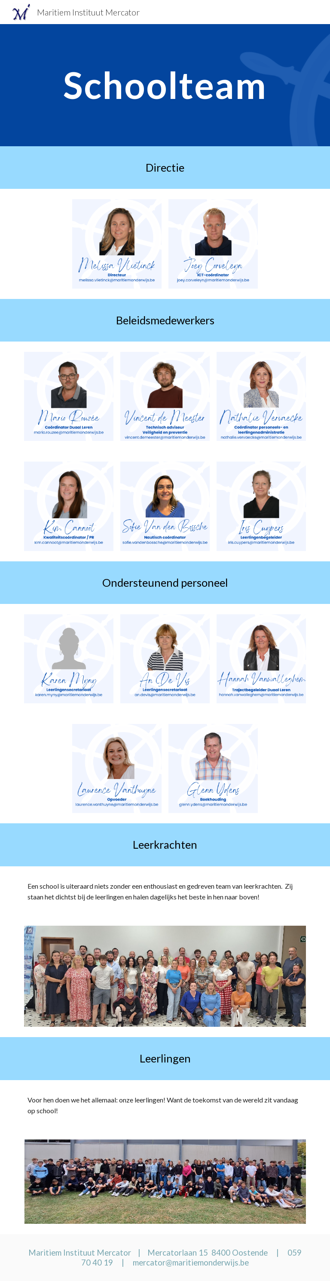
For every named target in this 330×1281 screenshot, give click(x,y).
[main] (164, 85)
